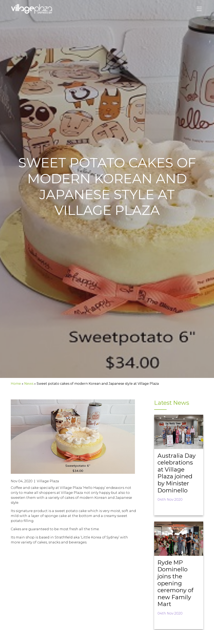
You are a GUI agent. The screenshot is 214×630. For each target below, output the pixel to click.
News (28, 384)
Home (16, 384)
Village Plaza (48, 481)
